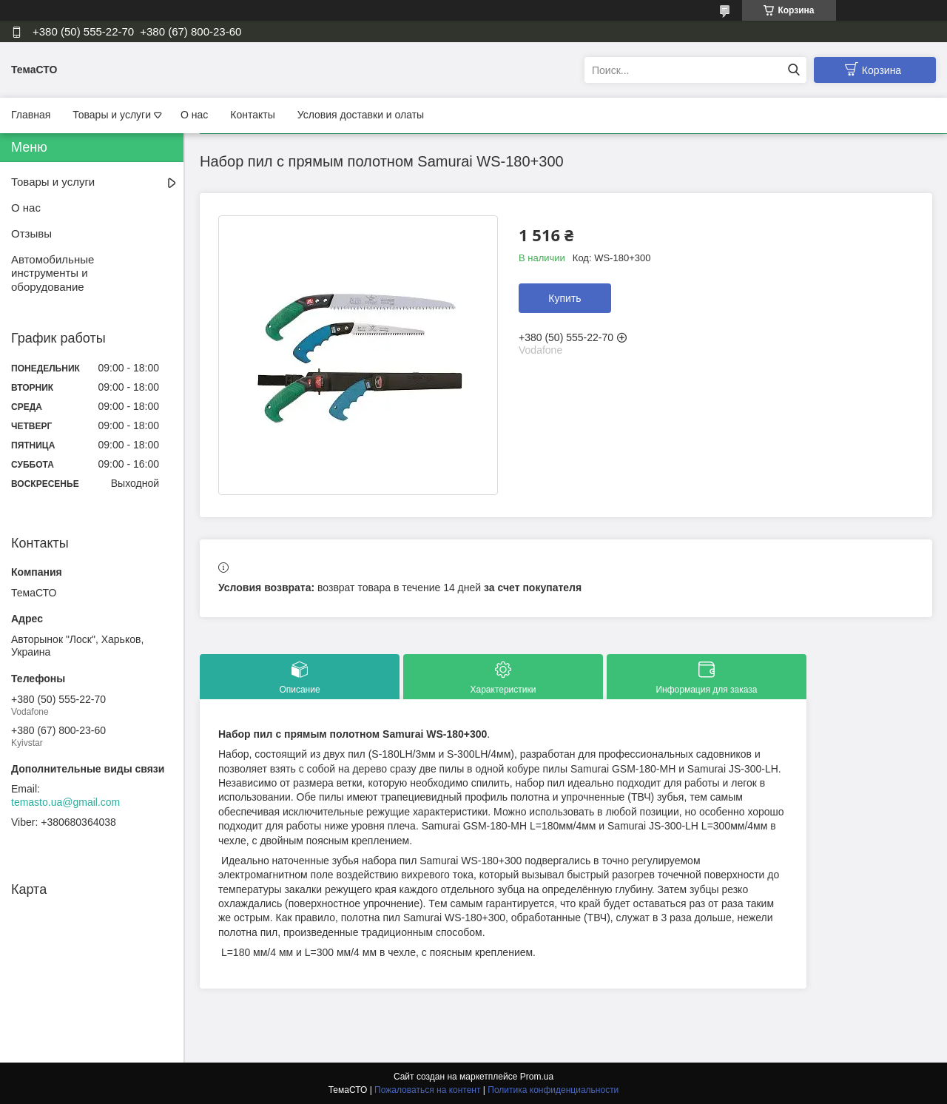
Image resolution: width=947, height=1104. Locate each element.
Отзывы (31, 233)
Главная (30, 115)
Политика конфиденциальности (553, 1090)
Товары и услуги (112, 115)
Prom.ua (536, 1076)
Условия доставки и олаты (360, 115)
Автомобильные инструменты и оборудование (52, 273)
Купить (564, 298)
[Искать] (793, 70)
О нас (194, 115)
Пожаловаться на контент (427, 1090)
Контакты (252, 115)
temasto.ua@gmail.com (65, 802)
